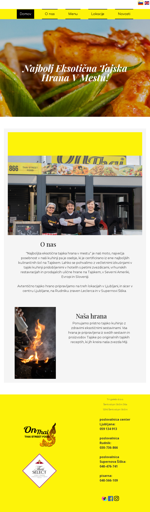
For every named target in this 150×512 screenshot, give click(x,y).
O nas (50, 14)
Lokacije (97, 14)
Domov (25, 14)
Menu (73, 14)
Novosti (124, 14)
